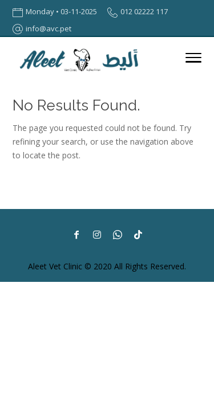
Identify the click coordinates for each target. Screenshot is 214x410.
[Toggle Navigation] (193, 60)
